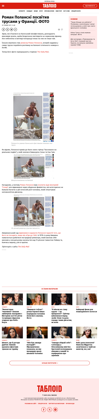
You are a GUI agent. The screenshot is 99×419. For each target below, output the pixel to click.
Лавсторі (59, 11)
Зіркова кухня (49, 11)
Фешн (36, 11)
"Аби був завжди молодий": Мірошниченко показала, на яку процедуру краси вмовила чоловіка (35, 348)
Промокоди (70, 403)
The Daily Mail (43, 52)
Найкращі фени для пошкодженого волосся (86, 310)
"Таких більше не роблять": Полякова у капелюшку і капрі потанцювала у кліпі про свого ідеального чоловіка (83, 25)
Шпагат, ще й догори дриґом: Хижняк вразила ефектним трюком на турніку (11, 346)
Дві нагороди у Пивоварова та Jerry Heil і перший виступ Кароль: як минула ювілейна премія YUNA (83, 42)
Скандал (29, 11)
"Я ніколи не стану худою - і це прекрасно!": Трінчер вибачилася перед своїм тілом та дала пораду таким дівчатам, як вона (61, 315)
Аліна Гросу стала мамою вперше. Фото (80, 33)
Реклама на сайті (30, 403)
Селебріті (22, 11)
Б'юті (41, 11)
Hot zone (66, 11)
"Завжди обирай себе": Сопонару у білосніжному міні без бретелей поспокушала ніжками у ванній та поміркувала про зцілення (61, 349)
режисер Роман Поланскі (31, 43)
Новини (74, 19)
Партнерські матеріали (56, 403)
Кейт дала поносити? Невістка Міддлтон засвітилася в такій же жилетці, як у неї (86, 346)
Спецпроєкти (75, 11)
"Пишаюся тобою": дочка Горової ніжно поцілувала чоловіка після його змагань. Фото (36, 313)
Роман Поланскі (27, 185)
